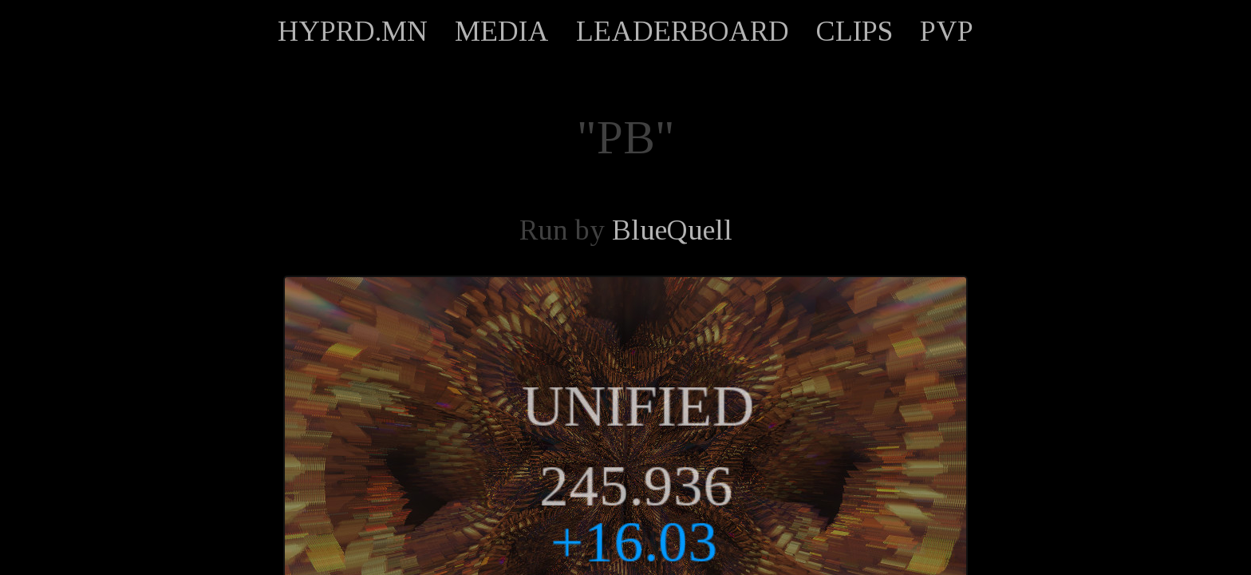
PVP (946, 31)
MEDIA (502, 31)
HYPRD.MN (353, 31)
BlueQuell (672, 230)
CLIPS (854, 31)
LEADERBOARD (682, 31)
